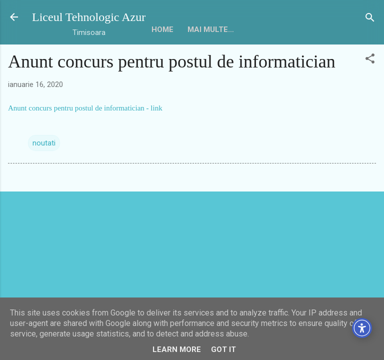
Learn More (176, 349)
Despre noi (96, 60)
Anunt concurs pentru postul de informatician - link (85, 137)
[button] (370, 88)
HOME (49, 60)
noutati (44, 172)
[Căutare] (370, 18)
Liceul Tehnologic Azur (89, 17)
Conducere (155, 60)
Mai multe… (215, 60)
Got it (223, 349)
